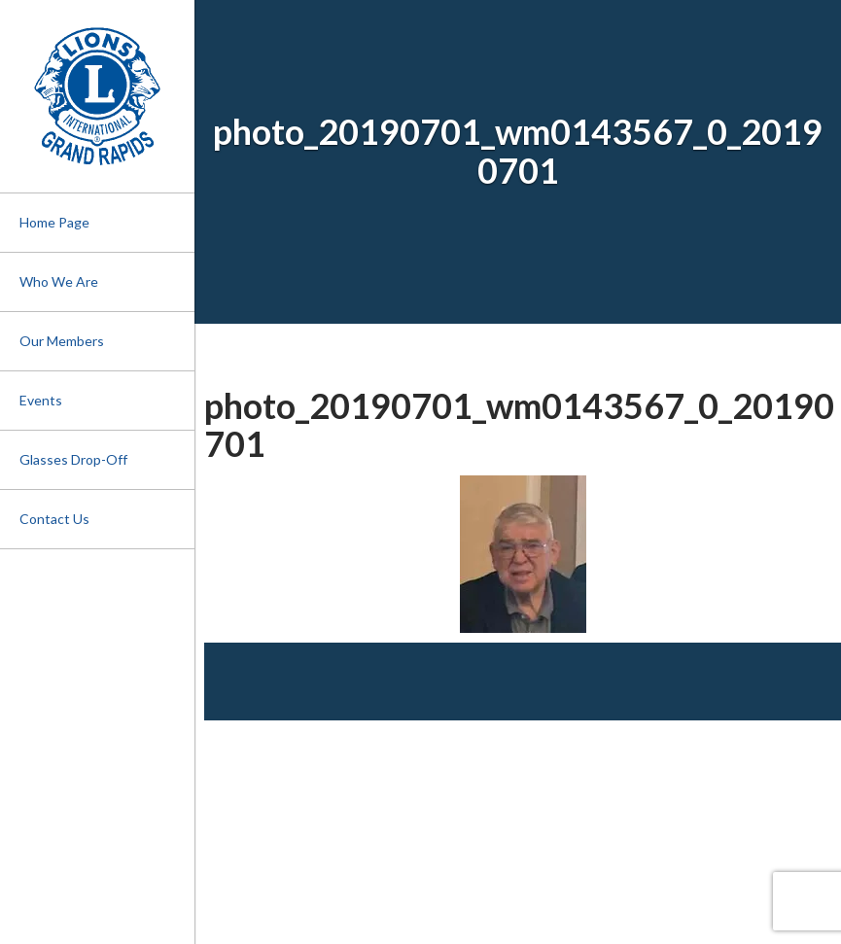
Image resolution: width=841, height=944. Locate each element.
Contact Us (54, 518)
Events (40, 400)
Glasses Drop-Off (73, 459)
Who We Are (58, 281)
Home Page (54, 222)
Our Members (61, 340)
